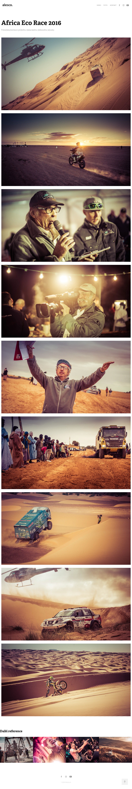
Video (99, 5)
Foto (105, 5)
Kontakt (113, 5)
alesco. (7, 5)
